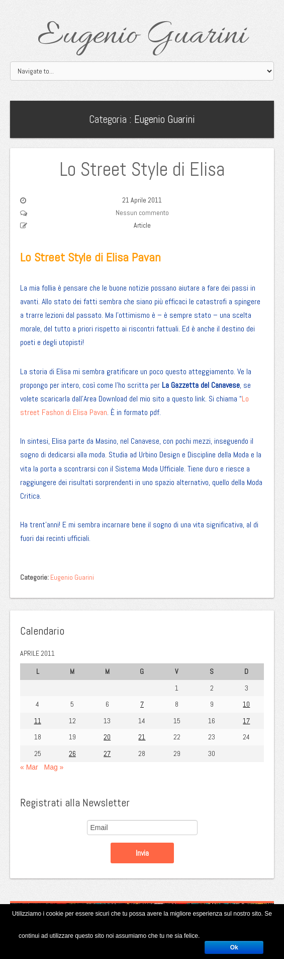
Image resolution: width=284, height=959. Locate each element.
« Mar (29, 767)
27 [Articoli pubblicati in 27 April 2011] (107, 753)
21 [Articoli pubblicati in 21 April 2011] (141, 736)
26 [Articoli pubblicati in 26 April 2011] (72, 753)
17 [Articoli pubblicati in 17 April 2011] (246, 720)
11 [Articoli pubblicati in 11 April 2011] (37, 720)
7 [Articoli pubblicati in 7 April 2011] (142, 704)
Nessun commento (142, 212)
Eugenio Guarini (142, 36)
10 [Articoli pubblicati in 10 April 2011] (246, 704)
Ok (234, 947)
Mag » (53, 767)
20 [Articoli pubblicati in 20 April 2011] (107, 736)
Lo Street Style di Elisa (142, 169)
